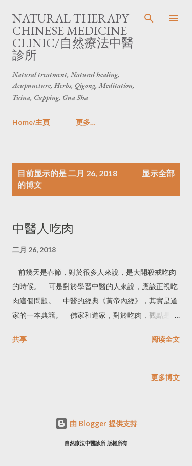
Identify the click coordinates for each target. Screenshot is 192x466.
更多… (86, 122)
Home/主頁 (31, 122)
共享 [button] (19, 339)
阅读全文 (165, 339)
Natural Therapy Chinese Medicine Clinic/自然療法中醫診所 (73, 36)
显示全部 (158, 173)
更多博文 (165, 377)
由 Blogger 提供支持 (96, 423)
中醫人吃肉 (43, 228)
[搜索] (149, 18)
